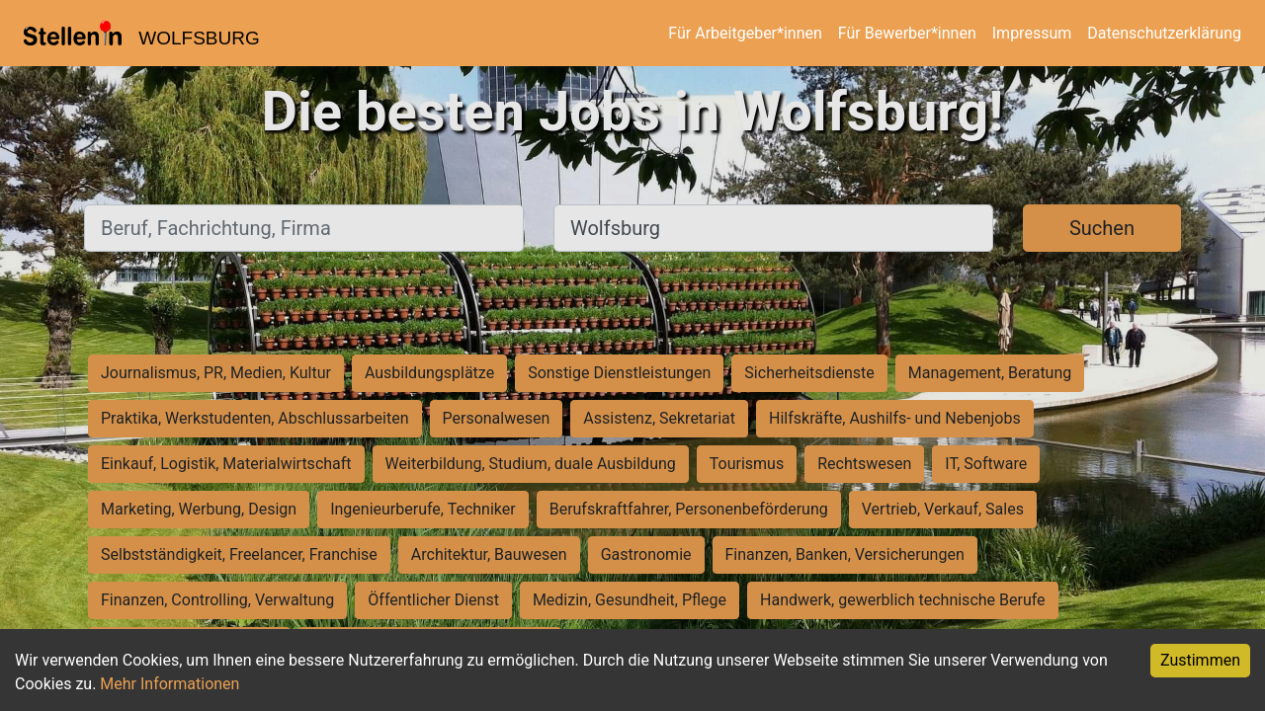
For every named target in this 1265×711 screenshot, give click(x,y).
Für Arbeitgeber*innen (744, 33)
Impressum (1032, 33)
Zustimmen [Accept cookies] (1200, 660)
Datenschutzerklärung (1164, 33)
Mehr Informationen (169, 683)
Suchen (1102, 228)
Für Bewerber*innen (907, 33)
